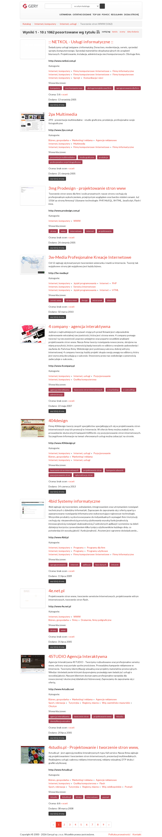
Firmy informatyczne (123, 71)
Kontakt (136, 834)
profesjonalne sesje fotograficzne (65, 162)
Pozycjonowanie (102, 376)
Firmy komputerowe (123, 74)
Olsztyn (53, 706)
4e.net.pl (56, 590)
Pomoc (106, 14)
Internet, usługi (68, 23)
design (85, 300)
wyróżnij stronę (57, 104)
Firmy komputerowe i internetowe (91, 71)
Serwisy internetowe (84, 286)
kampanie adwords (114, 470)
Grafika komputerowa (84, 379)
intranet (114, 564)
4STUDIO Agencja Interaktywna (78, 656)
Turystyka (73, 702)
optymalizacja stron (84, 475)
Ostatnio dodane (82, 14)
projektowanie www (102, 716)
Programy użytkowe (97, 550)
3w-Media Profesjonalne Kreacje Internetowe (90, 257)
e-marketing (112, 389)
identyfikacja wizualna (60, 721)
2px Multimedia (63, 114)
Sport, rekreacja (57, 702)
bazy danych (100, 564)
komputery (55, 88)
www (63, 231)
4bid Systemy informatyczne (74, 501)
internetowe (76, 231)
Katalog (27, 23)
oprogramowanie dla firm (127, 88)
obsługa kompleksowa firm (99, 88)
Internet (104, 283)
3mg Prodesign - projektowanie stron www (87, 188)
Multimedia (79, 143)
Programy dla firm (96, 547)
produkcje (103, 157)
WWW (77, 220)
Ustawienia (65, 14)
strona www (71, 300)
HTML (115, 290)
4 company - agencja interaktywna (79, 326)
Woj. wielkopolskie (111, 786)
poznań (105, 797)
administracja (56, 394)
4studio (119, 716)
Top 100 (96, 14)
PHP (114, 283)
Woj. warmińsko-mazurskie (116, 702)
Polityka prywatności (119, 834)
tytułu (115, 31)
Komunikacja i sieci (93, 77)
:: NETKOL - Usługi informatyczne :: (81, 41)
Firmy (75, 620)
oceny (122, 31)
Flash (102, 783)
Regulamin (117, 14)
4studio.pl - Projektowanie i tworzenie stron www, (94, 747)
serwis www (55, 300)
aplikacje (87, 564)
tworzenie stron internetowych (88, 389)
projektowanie (105, 231)
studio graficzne (87, 157)
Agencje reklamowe (106, 140)
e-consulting (129, 389)
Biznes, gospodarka (59, 140)
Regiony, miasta (90, 702)
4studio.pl (66, 797)
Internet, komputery (45, 23)
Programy (78, 547)
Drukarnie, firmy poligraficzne (96, 620)
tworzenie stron (81, 716)
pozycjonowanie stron (60, 475)
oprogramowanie (58, 564)
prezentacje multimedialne (62, 157)
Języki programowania (84, 283)
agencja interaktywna (59, 389)
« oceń (64, 94)
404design (58, 420)
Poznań (128, 786)
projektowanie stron (92, 470)
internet (90, 231)
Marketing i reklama (82, 140)
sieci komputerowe (73, 88)
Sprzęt (76, 77)
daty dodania (133, 31)
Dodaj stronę (131, 14)
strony (53, 231)
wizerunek (97, 300)
